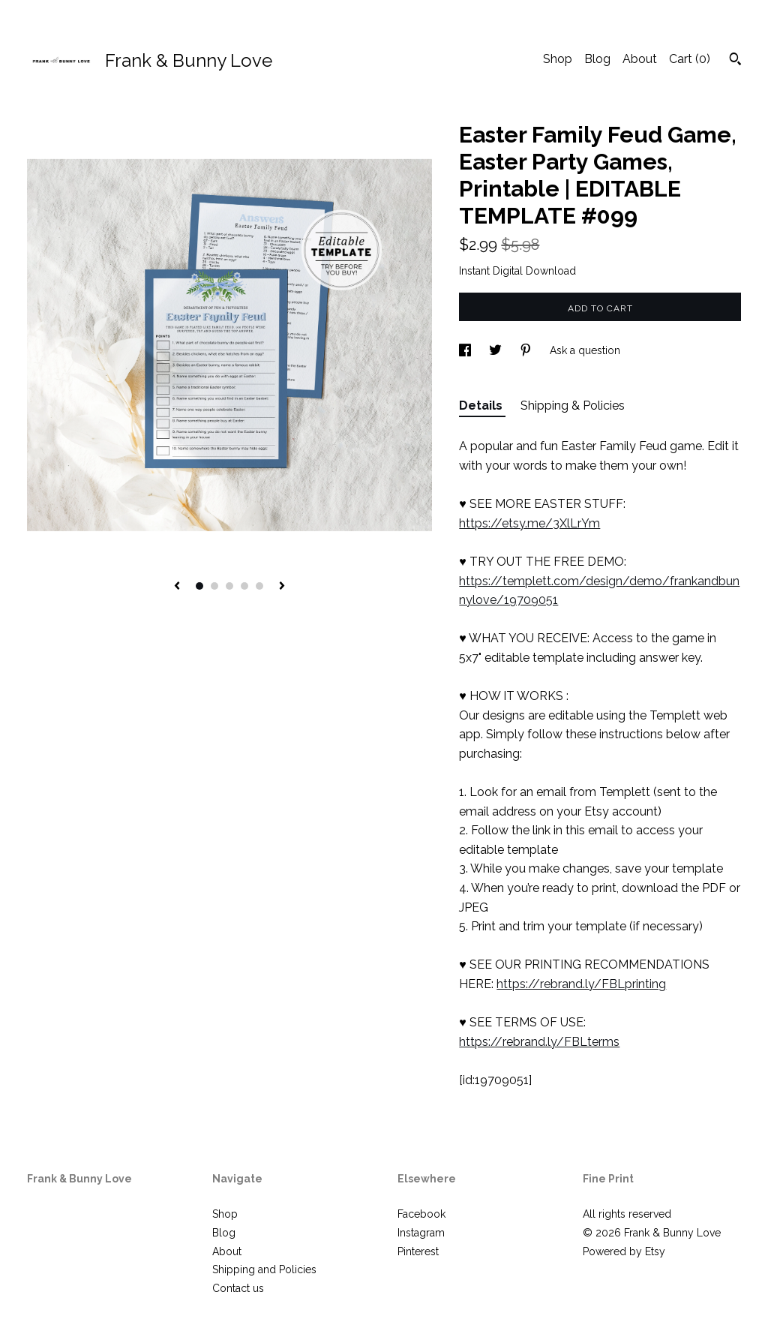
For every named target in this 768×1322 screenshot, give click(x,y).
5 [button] (259, 586)
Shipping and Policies (264, 1269)
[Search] (735, 61)
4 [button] (244, 586)
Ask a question (585, 350)
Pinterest (418, 1251)
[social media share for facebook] (466, 350)
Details (482, 405)
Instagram (421, 1233)
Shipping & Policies (572, 405)
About (639, 59)
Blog (597, 59)
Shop (557, 59)
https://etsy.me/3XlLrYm (529, 523)
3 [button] (229, 586)
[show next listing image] (282, 586)
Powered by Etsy (624, 1251)
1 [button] (199, 586)
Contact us (238, 1288)
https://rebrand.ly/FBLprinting (581, 984)
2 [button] (214, 586)
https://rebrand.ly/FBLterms (539, 1042)
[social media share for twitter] (497, 350)
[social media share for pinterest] (527, 350)
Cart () (689, 59)
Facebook (422, 1214)
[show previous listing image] (177, 586)
